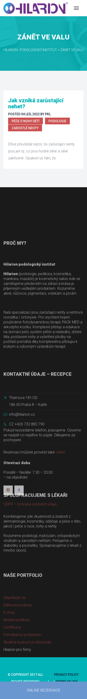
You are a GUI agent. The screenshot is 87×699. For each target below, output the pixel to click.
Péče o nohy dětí (25, 121)
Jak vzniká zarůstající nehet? (35, 103)
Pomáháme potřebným (22, 652)
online (60, 475)
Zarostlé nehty (25, 128)
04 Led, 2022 (30, 114)
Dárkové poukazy (17, 622)
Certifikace (12, 644)
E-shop (9, 630)
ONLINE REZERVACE (43, 690)
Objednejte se (14, 615)
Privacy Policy (66, 674)
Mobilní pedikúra (16, 637)
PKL (48, 114)
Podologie (57, 121)
